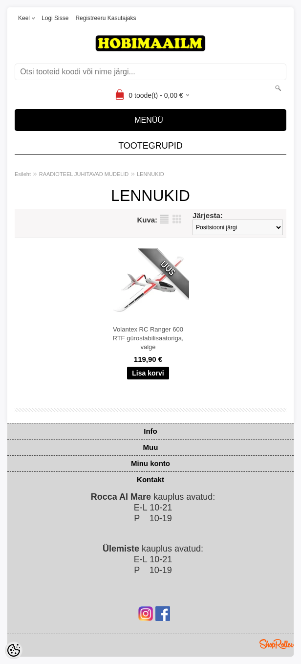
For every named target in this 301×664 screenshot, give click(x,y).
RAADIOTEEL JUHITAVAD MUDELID (84, 174)
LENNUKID (150, 174)
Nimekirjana (164, 219)
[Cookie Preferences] (13, 650)
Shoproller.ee (276, 644)
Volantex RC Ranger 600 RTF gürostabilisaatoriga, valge (148, 338)
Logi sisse (55, 18)
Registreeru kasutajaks (105, 18)
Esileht (23, 174)
